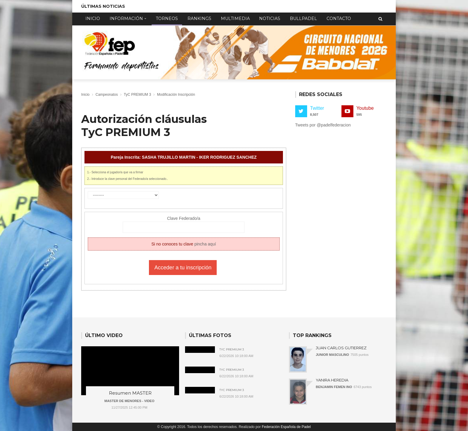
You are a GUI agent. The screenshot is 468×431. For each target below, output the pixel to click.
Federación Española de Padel (286, 427)
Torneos (167, 18)
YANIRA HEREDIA (332, 380)
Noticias (269, 18)
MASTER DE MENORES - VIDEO (129, 401)
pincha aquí (205, 244)
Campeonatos (107, 94)
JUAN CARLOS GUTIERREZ (341, 347)
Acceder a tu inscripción (182, 268)
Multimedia (235, 18)
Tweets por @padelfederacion (323, 125)
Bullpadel (303, 18)
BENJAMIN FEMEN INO (334, 387)
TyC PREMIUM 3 (137, 94)
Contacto (339, 18)
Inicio (92, 18)
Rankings (199, 18)
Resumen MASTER (130, 393)
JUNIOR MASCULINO (332, 354)
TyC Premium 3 (231, 349)
